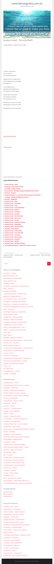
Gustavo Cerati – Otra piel (12, 239)
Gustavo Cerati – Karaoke (12, 214)
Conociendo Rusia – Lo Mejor (11, 371)
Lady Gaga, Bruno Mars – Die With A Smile (14, 294)
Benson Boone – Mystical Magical (12, 278)
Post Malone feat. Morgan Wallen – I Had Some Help (17, 340)
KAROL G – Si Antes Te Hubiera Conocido (14, 330)
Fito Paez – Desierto (10, 193)
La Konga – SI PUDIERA (9, 373)
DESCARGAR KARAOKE (9, 136)
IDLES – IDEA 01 (7, 335)
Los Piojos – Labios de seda (12, 188)
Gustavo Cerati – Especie (12, 209)
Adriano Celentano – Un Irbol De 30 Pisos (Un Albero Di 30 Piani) (23, 195)
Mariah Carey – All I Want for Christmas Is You (15, 304)
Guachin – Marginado (11, 199)
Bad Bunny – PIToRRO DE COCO (12, 296)
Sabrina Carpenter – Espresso (11, 345)
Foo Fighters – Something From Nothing (14, 301)
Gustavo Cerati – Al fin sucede (13, 230)
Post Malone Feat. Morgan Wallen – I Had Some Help (17, 348)
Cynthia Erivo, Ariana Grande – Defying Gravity (16, 286)
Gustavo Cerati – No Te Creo (13, 218)
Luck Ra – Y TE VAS (8, 353)
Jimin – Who (6, 332)
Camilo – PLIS (7, 366)
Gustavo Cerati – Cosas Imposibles (14, 207)
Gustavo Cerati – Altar (11, 201)
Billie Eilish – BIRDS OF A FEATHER (12, 319)
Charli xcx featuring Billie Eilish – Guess (14, 327)
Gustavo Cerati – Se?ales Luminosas (15, 222)
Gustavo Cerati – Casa (11, 205)
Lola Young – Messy (8, 283)
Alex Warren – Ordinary (9, 273)
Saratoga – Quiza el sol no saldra (14, 186)
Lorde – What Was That (9, 281)
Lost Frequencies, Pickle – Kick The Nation (15, 299)
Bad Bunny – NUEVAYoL (10, 291)
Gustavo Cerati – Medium (12, 241)
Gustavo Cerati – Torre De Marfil (14, 226)
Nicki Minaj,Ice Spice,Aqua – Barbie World (14, 312)
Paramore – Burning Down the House (13, 363)
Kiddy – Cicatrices (8, 288)
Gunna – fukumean (8, 309)
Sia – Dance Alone (8, 368)
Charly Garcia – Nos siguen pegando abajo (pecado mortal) (21, 191)
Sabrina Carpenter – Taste (10, 314)
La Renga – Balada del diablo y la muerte (16, 197)
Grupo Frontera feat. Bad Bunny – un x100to (15, 361)
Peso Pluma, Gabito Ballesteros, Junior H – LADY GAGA (18, 306)
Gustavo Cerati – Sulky (11, 184)
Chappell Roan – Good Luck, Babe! (12, 317)
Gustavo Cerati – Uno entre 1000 (14, 232)
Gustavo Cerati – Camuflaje (13, 203)
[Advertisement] (27, 58)
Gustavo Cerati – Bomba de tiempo (15, 243)
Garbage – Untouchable (12, 228)
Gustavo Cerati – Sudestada (13, 224)
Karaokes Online (7, 492)
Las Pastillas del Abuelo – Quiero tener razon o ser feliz (20, 245)
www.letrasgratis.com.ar (27, 3)
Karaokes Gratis (7, 496)
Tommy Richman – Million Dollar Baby (13, 350)
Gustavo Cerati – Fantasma (12, 212)
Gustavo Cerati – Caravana (12, 235)
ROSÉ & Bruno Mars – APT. (10, 276)
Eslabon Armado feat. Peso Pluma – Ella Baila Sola (17, 358)
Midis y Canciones (8, 494)
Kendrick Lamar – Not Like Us (11, 342)
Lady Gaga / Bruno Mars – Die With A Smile (15, 322)
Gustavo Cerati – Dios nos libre (13, 237)
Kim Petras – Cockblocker (10, 355)
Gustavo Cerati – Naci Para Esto (14, 216)
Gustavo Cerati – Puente (12, 220)
